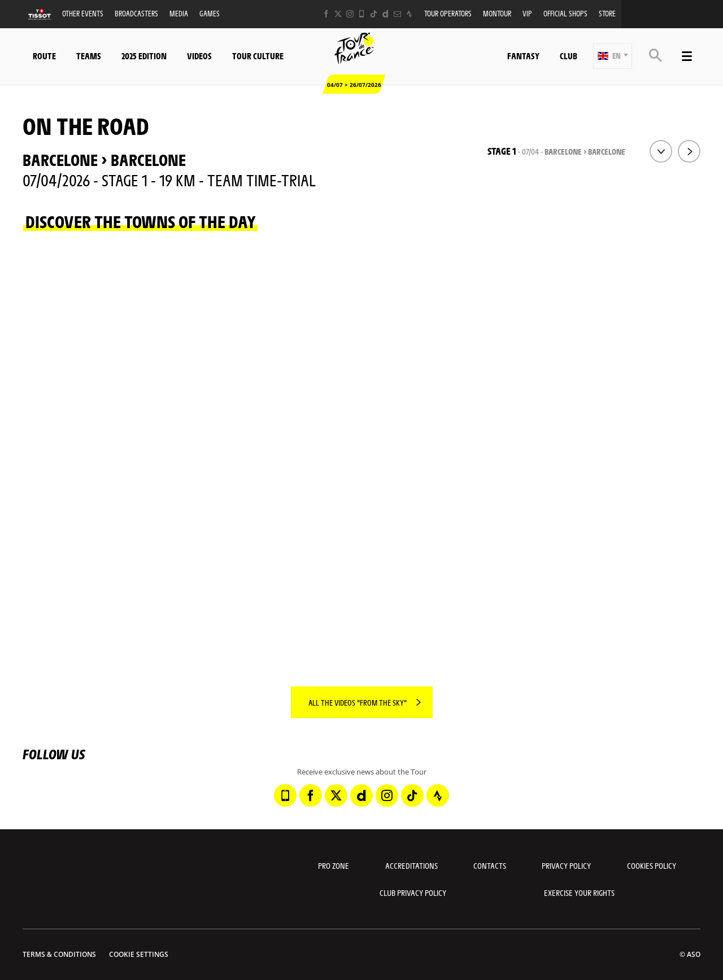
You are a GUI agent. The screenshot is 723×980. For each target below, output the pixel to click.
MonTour (497, 13)
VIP (527, 13)
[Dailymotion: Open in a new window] (385, 14)
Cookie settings (138, 954)
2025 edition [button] (144, 55)
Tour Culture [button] (258, 55)
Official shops (565, 13)
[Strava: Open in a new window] (409, 14)
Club (568, 55)
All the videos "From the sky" (357, 702)
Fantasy (523, 55)
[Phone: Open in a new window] (362, 14)
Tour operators (448, 13)
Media (178, 13)
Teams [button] (88, 55)
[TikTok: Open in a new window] (374, 14)
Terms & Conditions (59, 954)
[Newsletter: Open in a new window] (397, 14)
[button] (612, 56)
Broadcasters (136, 13)
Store (607, 13)
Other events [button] (82, 13)
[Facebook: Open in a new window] (326, 14)
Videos (199, 55)
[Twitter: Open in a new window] (338, 14)
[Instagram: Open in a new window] (350, 14)
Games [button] (209, 13)
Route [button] (44, 55)
